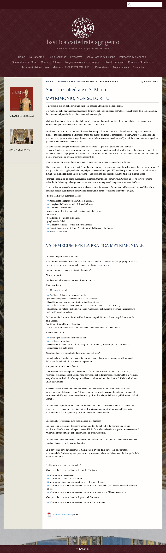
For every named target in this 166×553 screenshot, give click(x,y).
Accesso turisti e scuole (35, 67)
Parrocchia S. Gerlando (133, 57)
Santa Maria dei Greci (24, 62)
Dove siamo (102, 67)
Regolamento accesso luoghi (82, 62)
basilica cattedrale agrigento (83, 42)
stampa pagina (151, 82)
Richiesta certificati (113, 62)
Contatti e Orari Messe (141, 62)
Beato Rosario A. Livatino (100, 57)
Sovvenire (138, 67)
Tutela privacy (121, 67)
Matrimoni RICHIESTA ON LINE (72, 67)
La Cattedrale (38, 57)
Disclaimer (110, 536)
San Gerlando (58, 57)
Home (21, 57)
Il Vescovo (76, 57)
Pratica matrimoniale (62, 514)
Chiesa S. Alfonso (51, 62)
